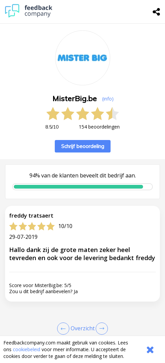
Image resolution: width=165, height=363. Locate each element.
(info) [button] (108, 98)
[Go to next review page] (100, 329)
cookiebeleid (26, 349)
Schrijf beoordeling (82, 146)
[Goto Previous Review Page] (64, 329)
